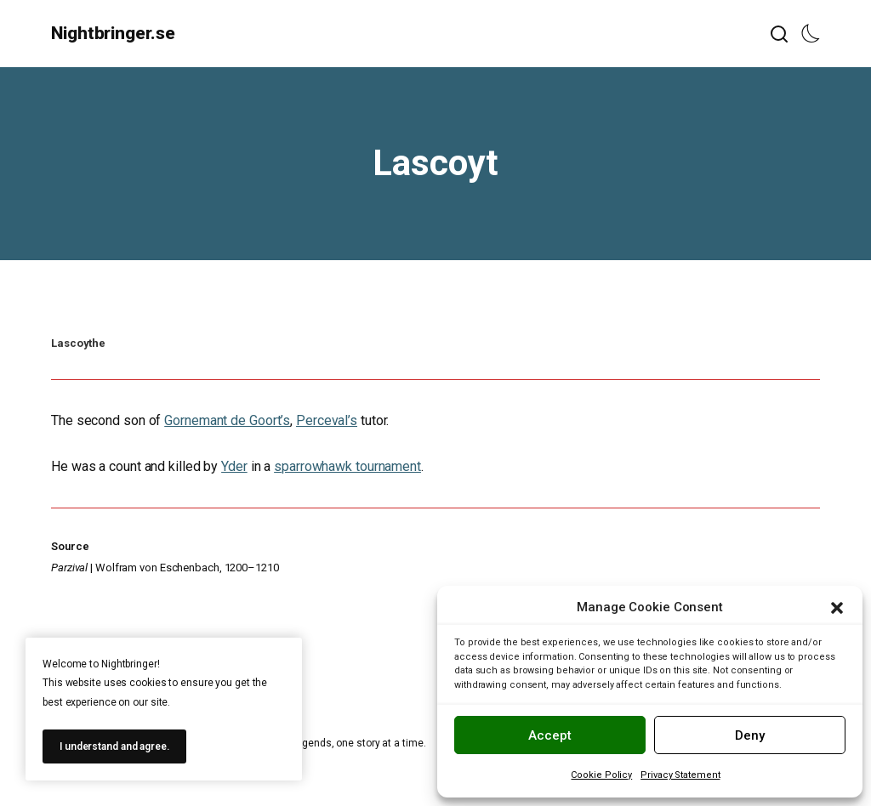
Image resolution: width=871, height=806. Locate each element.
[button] (836, 607)
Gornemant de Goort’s (227, 420)
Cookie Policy (601, 774)
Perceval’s (326, 420)
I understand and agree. (114, 746)
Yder (234, 466)
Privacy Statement (680, 774)
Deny (750, 735)
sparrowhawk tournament (347, 466)
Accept (550, 735)
